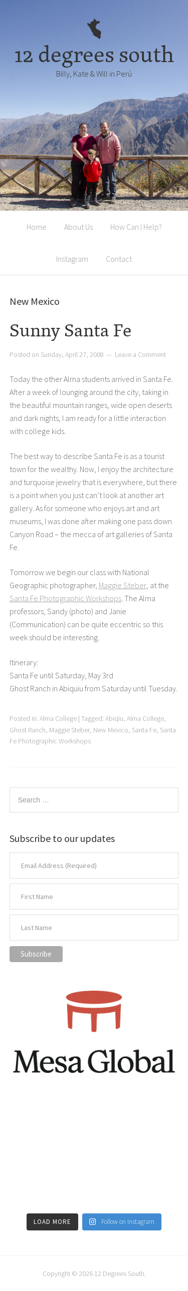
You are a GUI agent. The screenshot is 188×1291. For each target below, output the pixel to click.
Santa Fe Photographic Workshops (65, 598)
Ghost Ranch (28, 729)
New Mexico (110, 729)
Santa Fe (144, 729)
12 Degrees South (119, 1273)
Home (37, 227)
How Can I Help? (136, 227)
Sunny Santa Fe (70, 330)
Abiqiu (114, 718)
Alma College (58, 718)
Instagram (72, 259)
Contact (119, 259)
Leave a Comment (140, 354)
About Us (78, 227)
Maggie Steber (122, 585)
